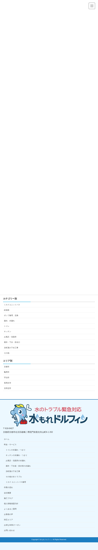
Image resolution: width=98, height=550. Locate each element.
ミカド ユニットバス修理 (16, 482)
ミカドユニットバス (12, 305)
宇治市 (6, 377)
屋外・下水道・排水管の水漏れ (18, 466)
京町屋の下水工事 (11, 348)
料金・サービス (10, 444)
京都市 (6, 367)
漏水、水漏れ (9, 321)
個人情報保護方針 (11, 504)
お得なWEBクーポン (12, 525)
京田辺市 (7, 388)
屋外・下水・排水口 (12, 342)
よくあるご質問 (10, 509)
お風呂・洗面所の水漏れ (15, 461)
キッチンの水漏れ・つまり (16, 455)
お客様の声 (8, 514)
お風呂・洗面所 (10, 337)
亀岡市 (6, 372)
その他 (6, 353)
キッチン (7, 331)
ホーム (6, 439)
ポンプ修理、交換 (11, 315)
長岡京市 (7, 383)
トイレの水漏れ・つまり (15, 450)
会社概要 (7, 493)
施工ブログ (8, 498)
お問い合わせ (9, 530)
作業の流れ (8, 487)
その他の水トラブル (14, 477)
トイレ (6, 326)
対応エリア (8, 520)
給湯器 (6, 310)
